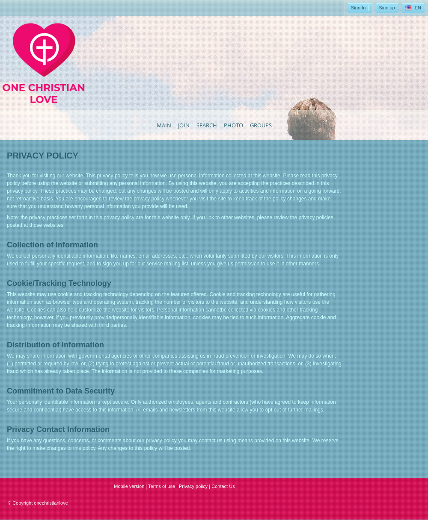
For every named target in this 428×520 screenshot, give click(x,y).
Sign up (387, 7)
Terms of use (161, 486)
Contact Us (223, 486)
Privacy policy (193, 486)
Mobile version (129, 486)
